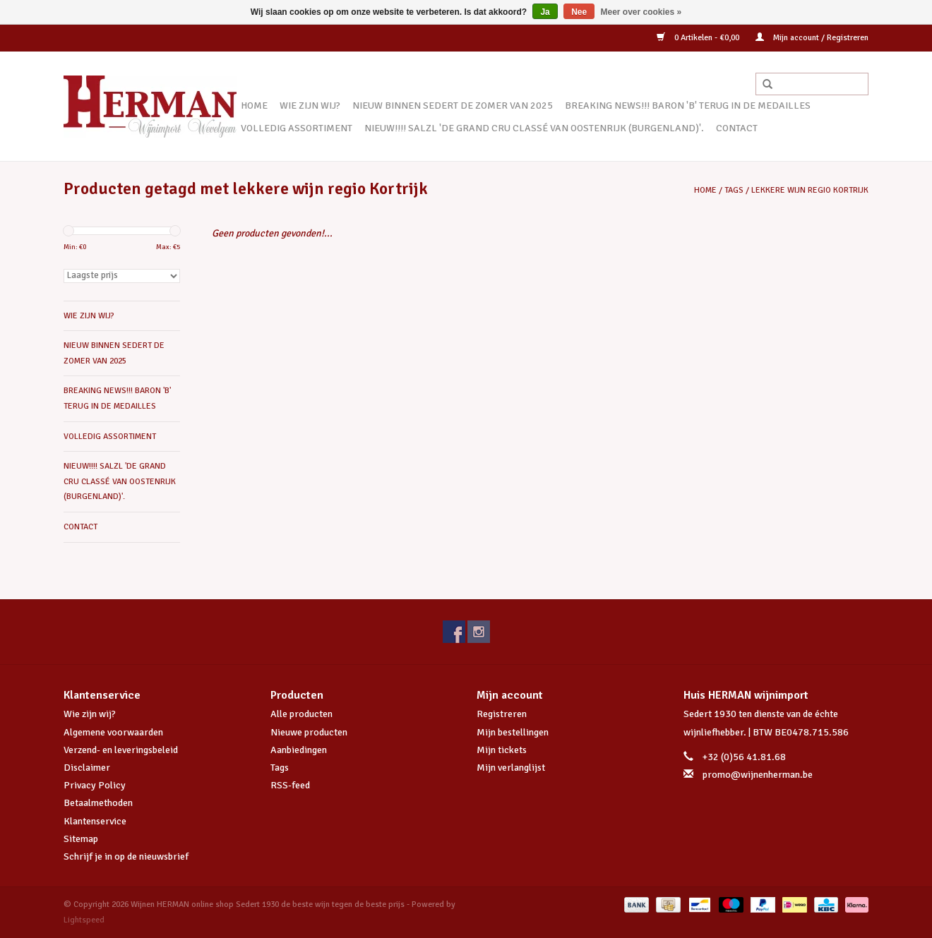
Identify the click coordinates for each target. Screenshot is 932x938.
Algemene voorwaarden (113, 732)
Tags (733, 190)
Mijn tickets (502, 750)
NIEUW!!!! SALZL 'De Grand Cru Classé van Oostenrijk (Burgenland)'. (534, 128)
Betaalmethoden (98, 803)
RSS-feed (290, 785)
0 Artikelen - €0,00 (699, 37)
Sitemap (81, 839)
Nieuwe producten (308, 732)
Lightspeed (84, 920)
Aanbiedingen (298, 750)
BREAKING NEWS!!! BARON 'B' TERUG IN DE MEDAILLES (688, 106)
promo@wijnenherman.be (758, 775)
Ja (544, 12)
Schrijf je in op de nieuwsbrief (126, 856)
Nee (579, 12)
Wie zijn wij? (90, 714)
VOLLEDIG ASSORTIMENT (296, 128)
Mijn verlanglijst (511, 768)
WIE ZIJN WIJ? (310, 106)
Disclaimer (87, 768)
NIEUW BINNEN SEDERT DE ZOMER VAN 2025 (452, 106)
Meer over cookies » (641, 12)
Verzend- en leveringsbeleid (121, 750)
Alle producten (301, 714)
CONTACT (737, 128)
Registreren (502, 714)
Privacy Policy (95, 785)
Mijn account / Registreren (811, 37)
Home (254, 106)
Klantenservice (95, 821)
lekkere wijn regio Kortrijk (809, 190)
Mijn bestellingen (513, 732)
